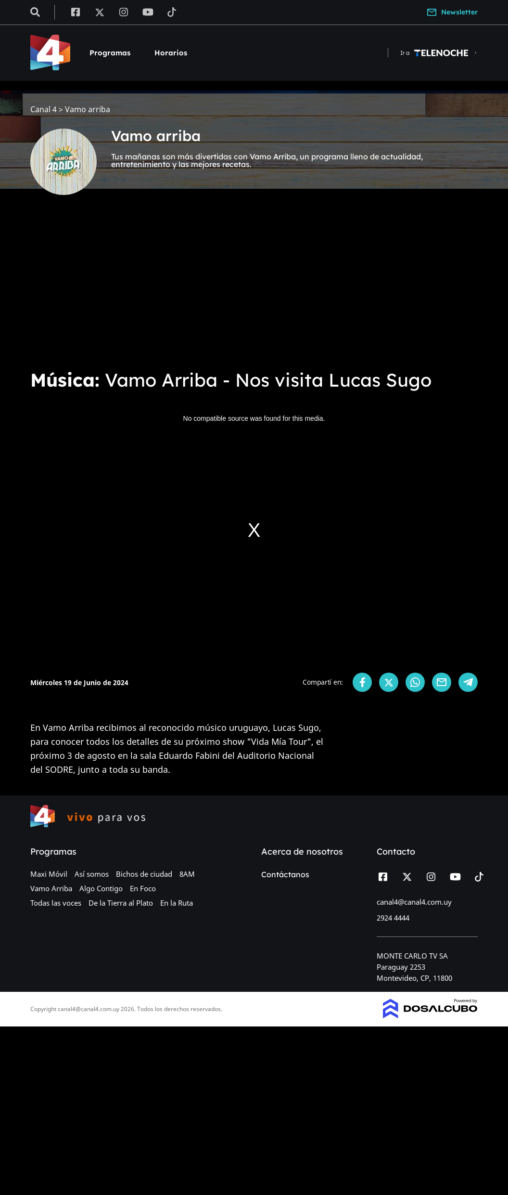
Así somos (92, 874)
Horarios (170, 52)
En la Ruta (176, 903)
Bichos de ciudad (144, 874)
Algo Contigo (101, 888)
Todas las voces (55, 903)
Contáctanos (285, 874)
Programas (109, 52)
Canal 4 (43, 109)
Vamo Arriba (51, 888)
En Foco (143, 888)
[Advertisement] (254, 288)
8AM (187, 874)
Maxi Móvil (48, 874)
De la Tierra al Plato (121, 903)
